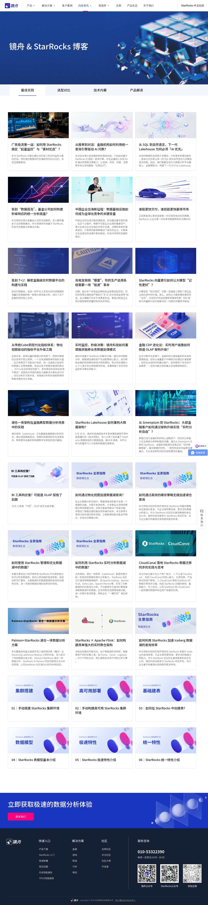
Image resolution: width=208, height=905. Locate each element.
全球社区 (106, 849)
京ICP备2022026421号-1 (125, 900)
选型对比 (63, 90)
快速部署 (43, 860)
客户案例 (67, 5)
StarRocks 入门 (47, 854)
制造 (74, 860)
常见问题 (43, 866)
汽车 (74, 866)
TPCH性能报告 (46, 878)
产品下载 (43, 849)
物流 (74, 872)
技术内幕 (100, 90)
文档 (118, 5)
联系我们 (21, 816)
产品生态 (132, 5)
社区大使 (106, 860)
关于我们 (148, 5)
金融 (74, 849)
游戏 (74, 854)
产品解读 (136, 90)
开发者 (105, 866)
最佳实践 (27, 90)
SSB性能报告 (45, 872)
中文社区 (106, 854)
